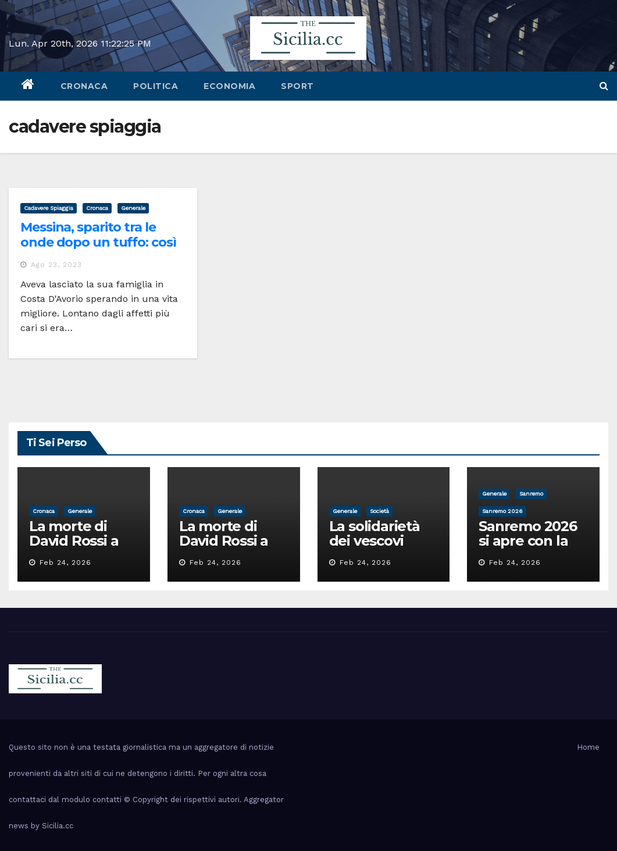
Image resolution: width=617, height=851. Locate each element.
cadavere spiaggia (48, 208)
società (379, 511)
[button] (604, 85)
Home (588, 747)
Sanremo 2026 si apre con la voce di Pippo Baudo (528, 548)
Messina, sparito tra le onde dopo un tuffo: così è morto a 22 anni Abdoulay (98, 250)
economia (229, 86)
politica (155, 86)
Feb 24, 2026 (65, 562)
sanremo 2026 (502, 511)
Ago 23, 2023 (56, 265)
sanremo (531, 493)
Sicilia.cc (57, 825)
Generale (133, 208)
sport (297, 86)
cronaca (84, 86)
